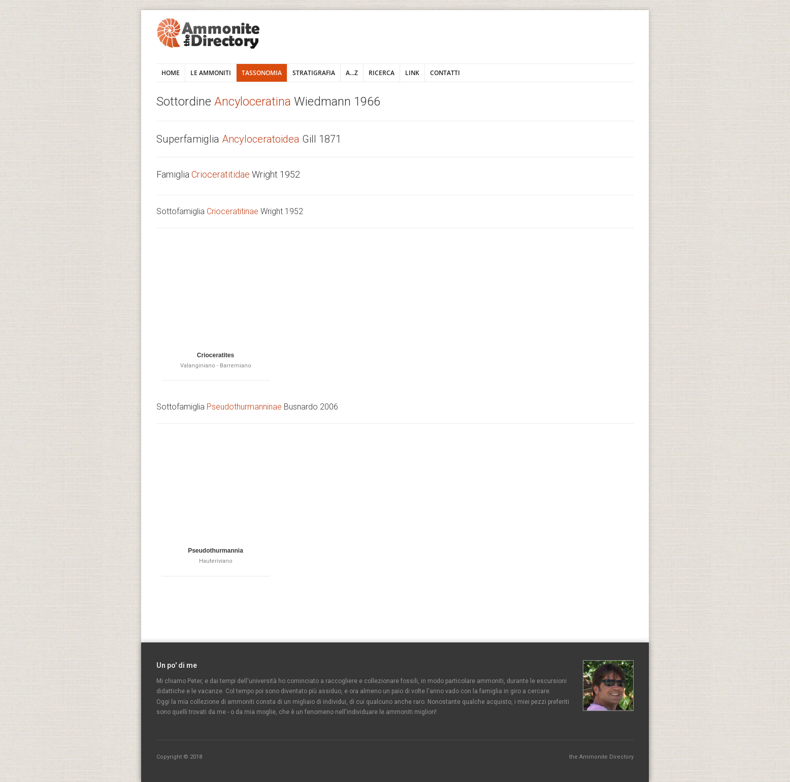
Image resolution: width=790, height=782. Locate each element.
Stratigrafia (313, 73)
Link (412, 73)
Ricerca (381, 73)
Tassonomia (262, 73)
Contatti (445, 73)
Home (170, 73)
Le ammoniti (210, 73)
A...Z (352, 73)
